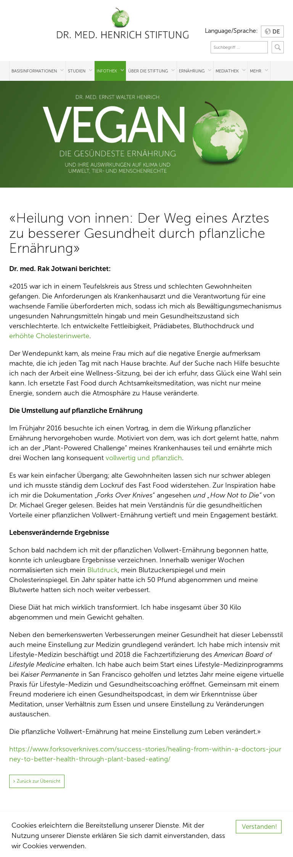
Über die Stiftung (148, 71)
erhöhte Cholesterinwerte (49, 336)
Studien (76, 71)
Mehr (255, 71)
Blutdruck (102, 570)
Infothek (107, 71)
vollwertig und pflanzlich (144, 458)
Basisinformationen (34, 71)
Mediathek (227, 71)
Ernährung (191, 71)
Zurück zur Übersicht (38, 781)
